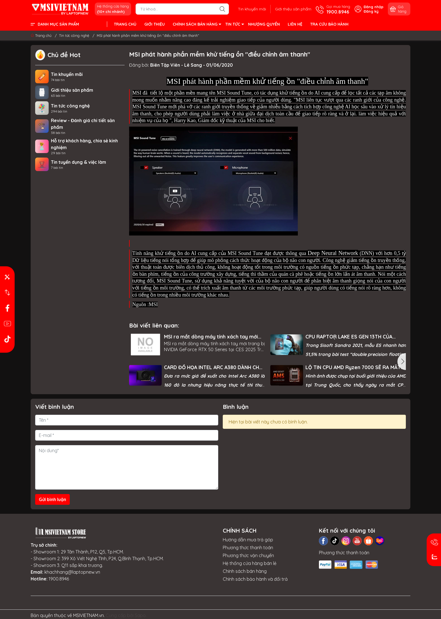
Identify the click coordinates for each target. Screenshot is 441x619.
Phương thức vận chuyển (248, 555)
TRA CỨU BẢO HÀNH (329, 24)
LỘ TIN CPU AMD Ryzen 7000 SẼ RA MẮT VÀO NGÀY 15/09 (353, 367)
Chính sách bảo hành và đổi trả (255, 579)
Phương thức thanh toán (248, 547)
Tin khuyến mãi (252, 9)
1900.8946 (59, 579)
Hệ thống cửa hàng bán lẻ (249, 563)
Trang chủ (42, 35)
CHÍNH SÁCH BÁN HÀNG (197, 25)
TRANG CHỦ (125, 24)
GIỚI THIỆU (154, 24)
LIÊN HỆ (295, 24)
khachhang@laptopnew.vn (72, 572)
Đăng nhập (373, 7)
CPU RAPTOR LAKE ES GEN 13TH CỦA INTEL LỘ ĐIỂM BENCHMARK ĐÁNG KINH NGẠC (351, 337)
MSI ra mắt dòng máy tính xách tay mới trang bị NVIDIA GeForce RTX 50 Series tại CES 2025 (211, 337)
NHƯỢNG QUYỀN (264, 24)
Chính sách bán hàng (245, 571)
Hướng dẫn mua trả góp (248, 539)
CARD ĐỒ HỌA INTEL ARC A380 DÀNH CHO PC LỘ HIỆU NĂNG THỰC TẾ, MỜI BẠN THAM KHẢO (213, 367)
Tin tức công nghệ (70, 106)
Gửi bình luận (52, 499)
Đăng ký (371, 11)
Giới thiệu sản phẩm (293, 9)
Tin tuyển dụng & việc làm (78, 162)
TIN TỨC (234, 25)
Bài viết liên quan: (154, 325)
